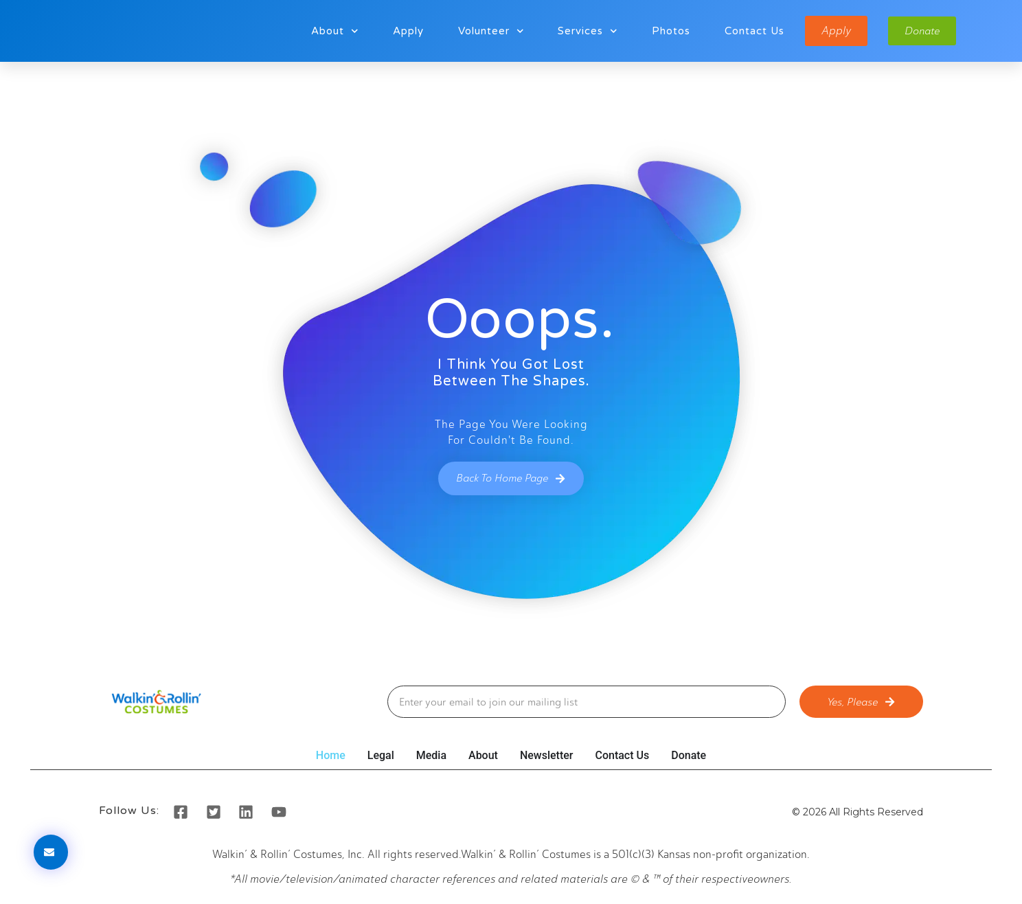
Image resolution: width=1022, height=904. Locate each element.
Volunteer (488, 31)
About (332, 31)
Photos (668, 31)
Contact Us (752, 31)
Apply (405, 31)
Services (585, 31)
